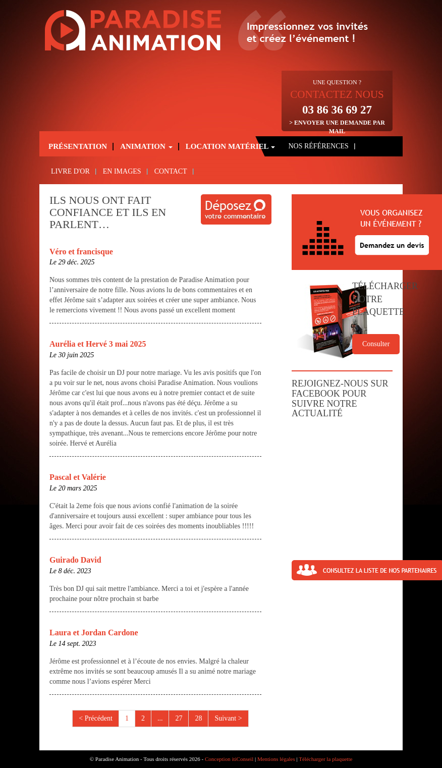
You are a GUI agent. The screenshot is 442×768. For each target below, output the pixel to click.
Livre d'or (70, 171)
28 (198, 718)
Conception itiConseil (229, 759)
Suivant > (228, 718)
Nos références (318, 146)
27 (178, 718)
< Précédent (96, 718)
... (160, 718)
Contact (170, 171)
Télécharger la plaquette (325, 759)
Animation (146, 146)
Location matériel (230, 146)
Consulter (376, 344)
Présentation (77, 146)
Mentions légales (276, 759)
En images (122, 171)
